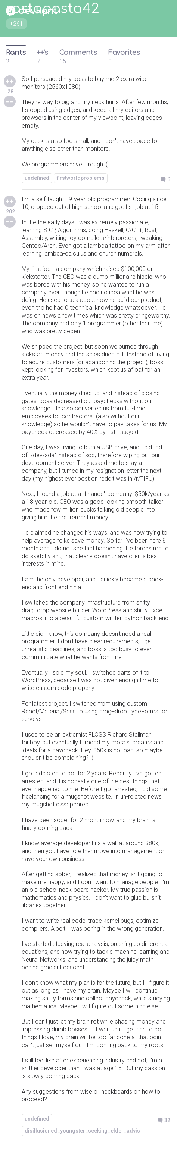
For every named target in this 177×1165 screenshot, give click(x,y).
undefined (37, 178)
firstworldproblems (81, 178)
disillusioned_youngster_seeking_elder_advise (84, 1131)
